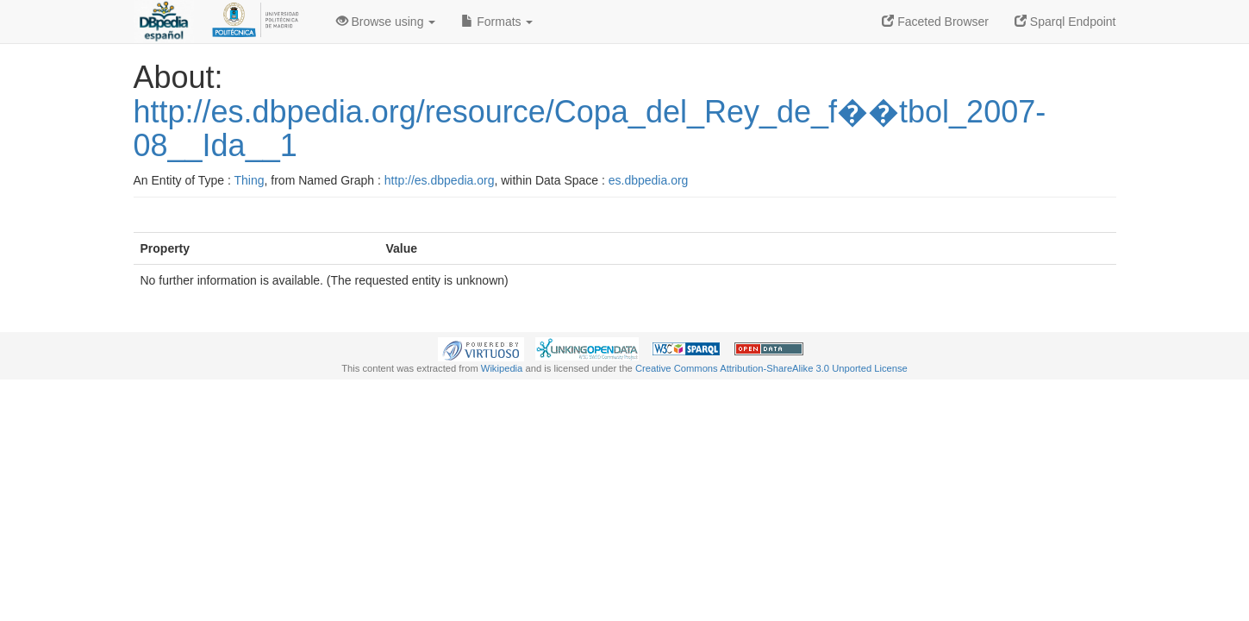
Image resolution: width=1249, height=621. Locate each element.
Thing (249, 180)
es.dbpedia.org (649, 180)
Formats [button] (497, 21)
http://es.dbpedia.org (439, 180)
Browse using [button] (386, 21)
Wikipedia (502, 368)
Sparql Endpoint (1065, 21)
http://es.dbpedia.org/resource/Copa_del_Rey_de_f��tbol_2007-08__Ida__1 (590, 129)
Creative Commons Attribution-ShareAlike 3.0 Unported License (771, 368)
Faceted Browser (935, 21)
